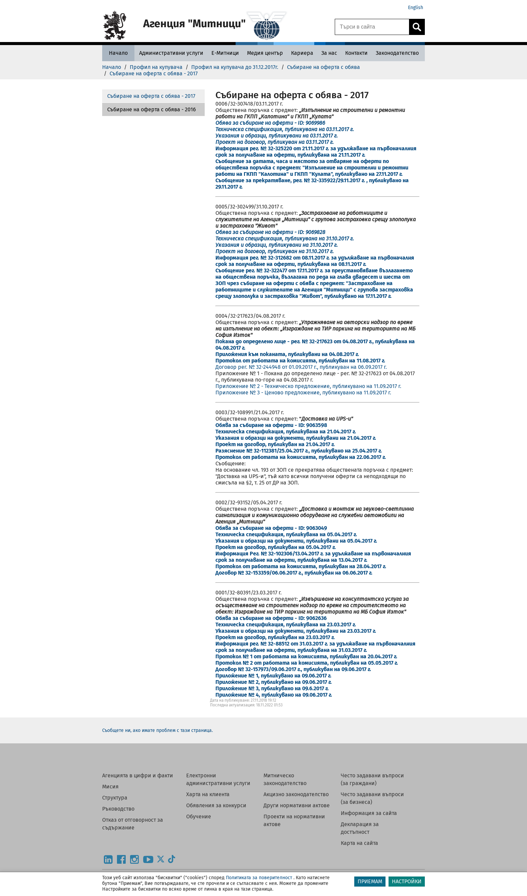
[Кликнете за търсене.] (416, 27)
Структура (114, 797)
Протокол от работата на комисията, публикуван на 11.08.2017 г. (300, 360)
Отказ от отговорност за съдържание (132, 824)
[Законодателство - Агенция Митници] (397, 53)
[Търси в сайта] (372, 27)
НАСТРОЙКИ (406, 881)
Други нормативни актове (297, 805)
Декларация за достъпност (360, 828)
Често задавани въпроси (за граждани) (372, 779)
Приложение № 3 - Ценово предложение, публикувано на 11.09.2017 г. (303, 392)
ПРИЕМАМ (370, 881)
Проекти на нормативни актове (294, 820)
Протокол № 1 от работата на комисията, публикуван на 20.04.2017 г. (306, 656)
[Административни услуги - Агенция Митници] (171, 53)
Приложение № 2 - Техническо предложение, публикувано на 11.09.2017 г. (308, 386)
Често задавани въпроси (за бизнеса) (372, 798)
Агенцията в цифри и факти (137, 775)
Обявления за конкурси (216, 805)
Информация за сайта (369, 813)
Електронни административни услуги (218, 779)
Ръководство (118, 809)
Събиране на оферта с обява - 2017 (151, 96)
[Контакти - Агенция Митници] (356, 53)
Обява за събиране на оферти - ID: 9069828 (270, 232)
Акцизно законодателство (296, 794)
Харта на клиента (208, 794)
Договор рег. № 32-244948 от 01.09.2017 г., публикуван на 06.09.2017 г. (301, 367)
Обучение (198, 816)
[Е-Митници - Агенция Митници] (225, 53)
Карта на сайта (359, 843)
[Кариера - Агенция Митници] (302, 53)
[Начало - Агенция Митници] (118, 53)
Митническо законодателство (285, 779)
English (415, 7)
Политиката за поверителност (259, 878)
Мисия (110, 786)
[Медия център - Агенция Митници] (265, 53)
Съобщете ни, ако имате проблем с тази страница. (157, 730)
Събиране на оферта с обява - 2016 (151, 109)
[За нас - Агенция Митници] (329, 53)
